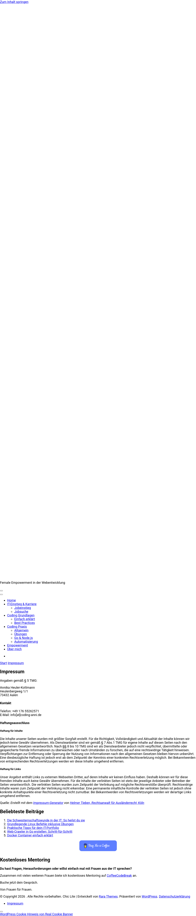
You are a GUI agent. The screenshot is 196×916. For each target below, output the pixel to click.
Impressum (15, 903)
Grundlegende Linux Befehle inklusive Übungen (40, 824)
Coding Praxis (17, 626)
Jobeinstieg (22, 608)
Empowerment (17, 645)
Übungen (20, 634)
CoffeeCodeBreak (119, 875)
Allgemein (21, 630)
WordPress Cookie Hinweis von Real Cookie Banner (36, 914)
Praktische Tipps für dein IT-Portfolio (33, 828)
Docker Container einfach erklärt (30, 835)
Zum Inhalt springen (14, 2)
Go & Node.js (23, 638)
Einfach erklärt (24, 619)
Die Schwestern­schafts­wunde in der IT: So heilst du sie (46, 820)
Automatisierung (26, 641)
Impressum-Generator (48, 803)
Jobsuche (21, 611)
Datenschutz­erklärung (174, 896)
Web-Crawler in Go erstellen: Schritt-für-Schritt (39, 831)
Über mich (14, 649)
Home (11, 600)
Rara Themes (108, 896)
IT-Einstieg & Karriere (22, 604)
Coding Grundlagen (20, 615)
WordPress (149, 896)
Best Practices (24, 623)
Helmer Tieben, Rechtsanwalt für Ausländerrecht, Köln (107, 803)
